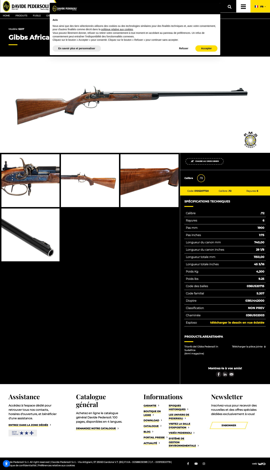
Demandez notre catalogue (96, 428)
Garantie (150, 405)
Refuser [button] (183, 48)
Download (151, 420)
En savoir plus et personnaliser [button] (76, 48)
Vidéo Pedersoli (180, 433)
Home (6, 15)
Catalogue (151, 426)
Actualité (150, 443)
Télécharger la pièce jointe (247, 346)
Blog (147, 432)
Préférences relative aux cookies (56, 465)
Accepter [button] (206, 48)
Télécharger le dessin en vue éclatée (237, 322)
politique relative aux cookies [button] (117, 29)
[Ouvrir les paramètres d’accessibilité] (6, 463)
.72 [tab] (201, 178)
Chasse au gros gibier (204, 161)
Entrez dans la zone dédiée (28, 425)
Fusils (36, 15)
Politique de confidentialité (20, 465)
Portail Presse (154, 437)
